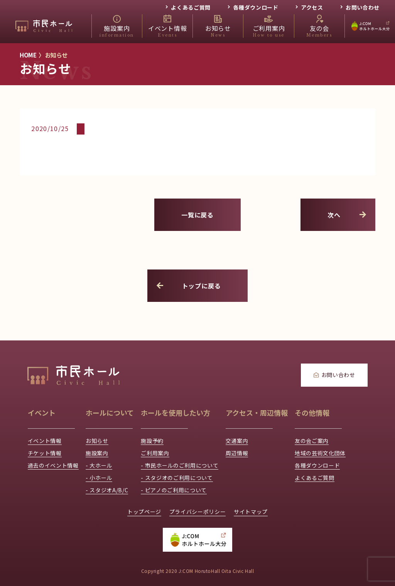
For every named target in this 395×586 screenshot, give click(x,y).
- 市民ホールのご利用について (179, 465)
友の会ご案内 (312, 441)
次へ (347, 214)
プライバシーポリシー (197, 511)
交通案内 (237, 441)
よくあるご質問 (191, 7)
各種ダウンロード (255, 7)
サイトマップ (251, 511)
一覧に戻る (197, 214)
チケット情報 (45, 453)
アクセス (312, 7)
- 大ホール (99, 465)
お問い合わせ (363, 7)
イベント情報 (45, 441)
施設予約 (152, 441)
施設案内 (97, 453)
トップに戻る (188, 285)
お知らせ (97, 441)
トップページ (144, 511)
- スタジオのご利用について (177, 478)
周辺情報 (237, 453)
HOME (28, 55)
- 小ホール (99, 478)
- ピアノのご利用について (174, 490)
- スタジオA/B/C (107, 490)
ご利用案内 (155, 453)
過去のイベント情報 (53, 465)
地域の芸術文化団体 (320, 453)
